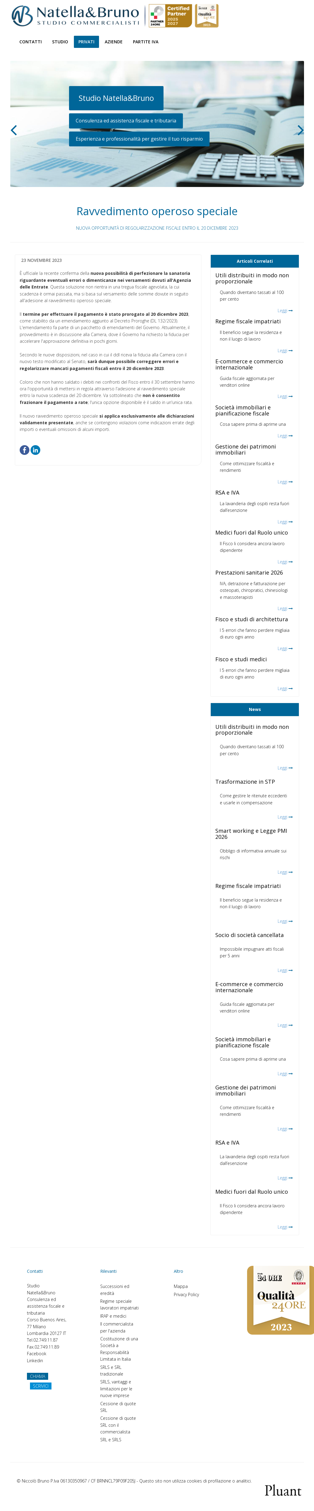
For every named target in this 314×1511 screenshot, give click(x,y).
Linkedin (35, 1360)
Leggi (282, 310)
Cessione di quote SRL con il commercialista (118, 1425)
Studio (60, 42)
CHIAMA (37, 1376)
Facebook (36, 1353)
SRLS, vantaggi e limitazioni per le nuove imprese (116, 1388)
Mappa (181, 1286)
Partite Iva (145, 42)
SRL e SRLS (110, 1440)
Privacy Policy (186, 1294)
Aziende (114, 42)
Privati (86, 42)
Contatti (30, 42)
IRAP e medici (113, 1316)
